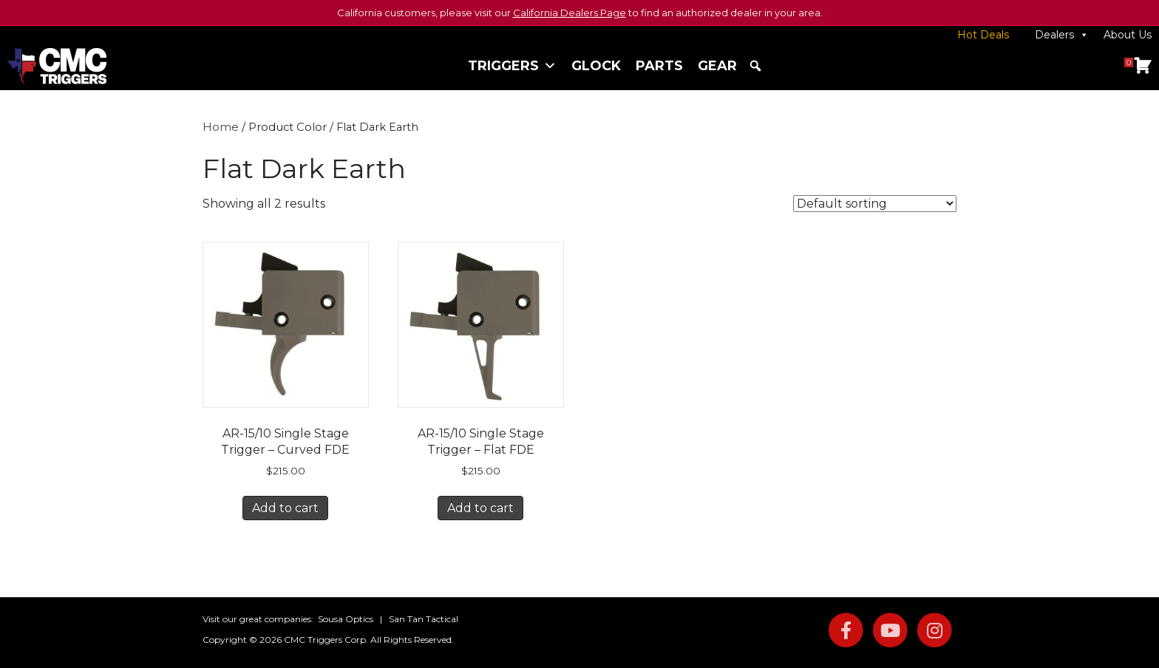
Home (221, 127)
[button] (755, 66)
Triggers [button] (512, 66)
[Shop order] (874, 203)
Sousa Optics (345, 618)
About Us (1128, 34)
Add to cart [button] (285, 508)
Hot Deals (983, 34)
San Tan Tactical (423, 618)
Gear (717, 66)
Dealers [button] (1062, 34)
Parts (659, 66)
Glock (596, 66)
